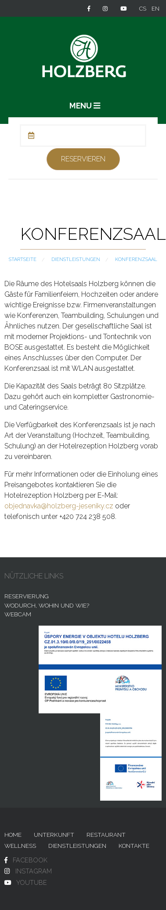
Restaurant (106, 834)
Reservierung (26, 596)
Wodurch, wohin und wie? (46, 605)
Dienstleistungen (75, 259)
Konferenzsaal (136, 259)
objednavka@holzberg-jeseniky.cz (58, 506)
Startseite (22, 259)
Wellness (20, 845)
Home (13, 834)
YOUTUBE (31, 882)
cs (142, 8)
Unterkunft (54, 834)
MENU (84, 105)
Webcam (17, 614)
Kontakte (134, 845)
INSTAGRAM (33, 871)
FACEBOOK (30, 860)
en (155, 8)
